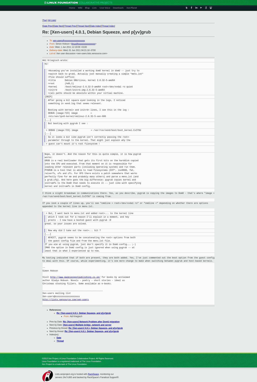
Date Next (58, 26)
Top (44, 20)
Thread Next (83, 26)
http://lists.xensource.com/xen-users (65, 299)
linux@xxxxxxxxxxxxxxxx (83, 44)
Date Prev (47, 26)
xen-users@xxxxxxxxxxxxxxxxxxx (69, 40)
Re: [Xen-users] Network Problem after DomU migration (91, 321)
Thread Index (108, 26)
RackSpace (93, 374)
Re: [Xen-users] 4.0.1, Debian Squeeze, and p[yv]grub (84, 313)
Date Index (95, 26)
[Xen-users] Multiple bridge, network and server (87, 325)
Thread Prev (70, 26)
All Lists (52, 20)
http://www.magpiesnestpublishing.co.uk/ (75, 277)
